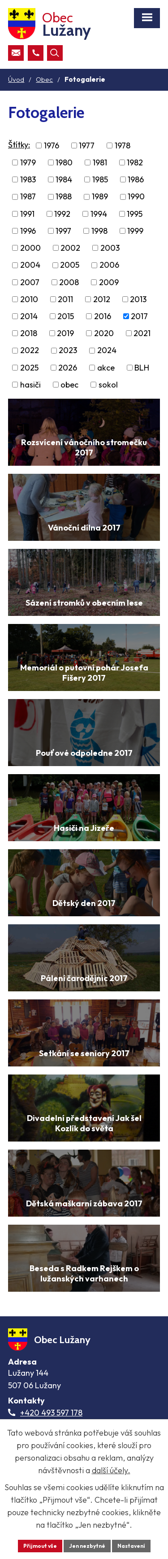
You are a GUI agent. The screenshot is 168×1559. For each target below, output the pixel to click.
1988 (64, 197)
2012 (101, 299)
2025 (29, 367)
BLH (141, 367)
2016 (102, 316)
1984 (64, 179)
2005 (69, 265)
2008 (69, 282)
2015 (65, 316)
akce (106, 367)
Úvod (16, 79)
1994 (98, 214)
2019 (65, 333)
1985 (100, 179)
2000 (30, 248)
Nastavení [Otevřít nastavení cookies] (131, 1545)
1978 (122, 145)
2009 (109, 282)
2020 (104, 333)
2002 (70, 248)
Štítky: (19, 144)
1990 (136, 197)
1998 (99, 231)
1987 (28, 197)
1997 (63, 231)
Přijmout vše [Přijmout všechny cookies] (40, 1545)
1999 (135, 231)
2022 (29, 351)
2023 (68, 351)
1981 (100, 162)
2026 (67, 367)
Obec (44, 79)
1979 (28, 162)
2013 (138, 299)
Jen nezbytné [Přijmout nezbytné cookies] (87, 1545)
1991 (27, 214)
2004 (30, 265)
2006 (109, 265)
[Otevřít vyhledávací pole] (55, 53)
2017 (139, 316)
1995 (134, 214)
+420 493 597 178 (51, 1412)
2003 (110, 248)
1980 (64, 162)
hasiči (30, 384)
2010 (29, 299)
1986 (136, 179)
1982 (135, 162)
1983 (28, 179)
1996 (28, 231)
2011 (65, 299)
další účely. (111, 1470)
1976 (51, 145)
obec (69, 384)
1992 (62, 214)
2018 (28, 333)
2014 (29, 316)
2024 (106, 351)
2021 (142, 333)
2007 (29, 282)
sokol (108, 384)
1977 (87, 145)
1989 (100, 197)
